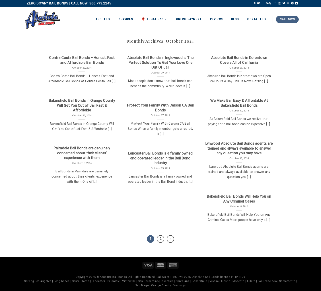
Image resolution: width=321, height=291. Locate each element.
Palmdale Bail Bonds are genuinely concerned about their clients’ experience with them (82, 153)
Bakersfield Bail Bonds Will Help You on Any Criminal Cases (239, 198)
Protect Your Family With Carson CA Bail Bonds (160, 107)
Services (126, 19)
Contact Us (256, 19)
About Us (102, 19)
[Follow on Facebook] (275, 3)
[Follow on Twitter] (283, 3)
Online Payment (189, 19)
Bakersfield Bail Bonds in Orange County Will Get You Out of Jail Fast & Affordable (82, 105)
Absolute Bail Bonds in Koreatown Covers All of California (239, 60)
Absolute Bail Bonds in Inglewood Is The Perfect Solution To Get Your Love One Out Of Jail (160, 62)
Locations (154, 19)
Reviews (216, 19)
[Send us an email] (288, 3)
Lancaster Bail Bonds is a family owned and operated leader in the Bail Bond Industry (160, 158)
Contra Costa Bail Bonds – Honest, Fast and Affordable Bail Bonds (82, 60)
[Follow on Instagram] (279, 3)
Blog (235, 19)
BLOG (257, 3)
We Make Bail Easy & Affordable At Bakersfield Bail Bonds (239, 103)
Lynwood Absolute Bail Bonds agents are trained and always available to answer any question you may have (239, 148)
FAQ (268, 3)
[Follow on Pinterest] (292, 3)
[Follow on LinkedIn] (296, 3)
